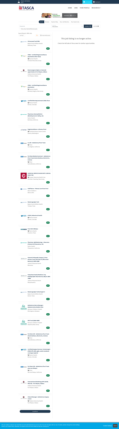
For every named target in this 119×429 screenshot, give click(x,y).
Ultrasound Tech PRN (34, 41)
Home (70, 8)
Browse (47, 22)
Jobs (76, 8)
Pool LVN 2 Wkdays (33, 229)
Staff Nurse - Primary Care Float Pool (38, 188)
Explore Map (54, 22)
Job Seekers (87, 2)
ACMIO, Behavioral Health (35, 215)
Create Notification (45, 35)
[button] (96, 26)
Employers (96, 2)
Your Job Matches (64, 22)
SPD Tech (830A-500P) (34, 320)
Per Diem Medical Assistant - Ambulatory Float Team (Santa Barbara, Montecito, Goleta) (39, 158)
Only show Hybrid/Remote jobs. (29, 29)
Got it (115, 425)
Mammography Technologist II (36, 292)
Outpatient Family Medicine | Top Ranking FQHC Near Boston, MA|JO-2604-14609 (39, 276)
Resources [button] (96, 8)
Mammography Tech (33, 202)
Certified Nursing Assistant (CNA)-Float (39, 100)
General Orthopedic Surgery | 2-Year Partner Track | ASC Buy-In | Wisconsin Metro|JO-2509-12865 (38, 259)
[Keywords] (35, 26)
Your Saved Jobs (75, 22)
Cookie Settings (107, 425)
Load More (35, 411)
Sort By (21, 35)
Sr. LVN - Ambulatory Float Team (37, 142)
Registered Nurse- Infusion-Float (37, 129)
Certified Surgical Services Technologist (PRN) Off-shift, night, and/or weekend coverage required (39, 351)
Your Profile (85, 8)
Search (41, 22)
